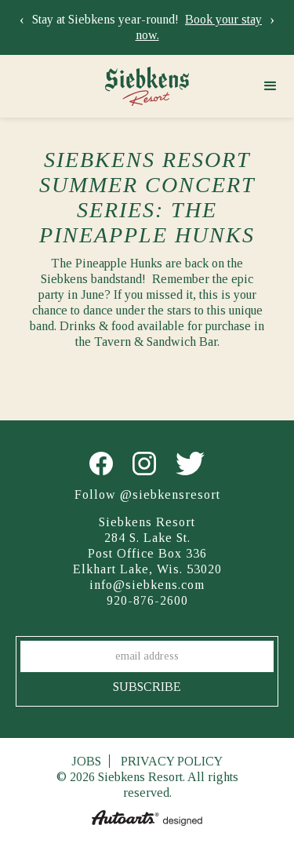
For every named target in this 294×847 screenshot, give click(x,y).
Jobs (86, 761)
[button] (270, 86)
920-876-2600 (147, 600)
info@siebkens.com (147, 584)
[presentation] (22, 19)
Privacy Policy (172, 761)
